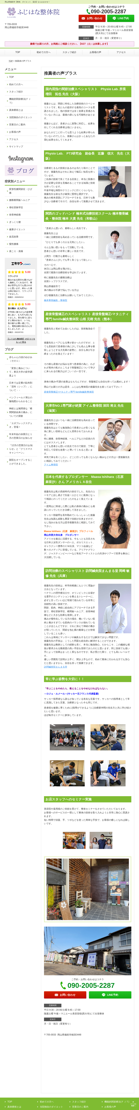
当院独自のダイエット (20, 117)
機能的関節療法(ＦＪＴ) (20, 101)
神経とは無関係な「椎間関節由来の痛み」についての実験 (20, 412)
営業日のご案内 (17, 124)
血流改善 (13, 236)
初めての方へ (44, 52)
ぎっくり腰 (15, 222)
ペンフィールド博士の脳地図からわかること (20, 399)
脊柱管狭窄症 (16, 207)
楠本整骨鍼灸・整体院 (55, 300)
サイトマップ (16, 146)
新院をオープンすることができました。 (20, 462)
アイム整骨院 (51, 464)
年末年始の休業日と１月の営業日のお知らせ (20, 436)
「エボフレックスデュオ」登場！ (20, 425)
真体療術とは (16, 110)
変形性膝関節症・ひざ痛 (20, 191)
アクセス (121, 52)
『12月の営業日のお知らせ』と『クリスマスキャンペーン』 (21, 449)
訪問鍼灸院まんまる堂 (55, 667)
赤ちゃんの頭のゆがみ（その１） (20, 359)
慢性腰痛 (13, 244)
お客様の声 (95, 52)
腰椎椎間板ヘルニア (19, 200)
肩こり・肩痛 (16, 251)
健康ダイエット (17, 229)
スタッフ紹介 (69, 52)
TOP (17, 52)
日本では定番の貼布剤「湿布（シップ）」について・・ (20, 386)
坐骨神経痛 (15, 214)
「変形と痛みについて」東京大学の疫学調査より (20, 372)
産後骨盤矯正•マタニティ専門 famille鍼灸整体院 (69, 392)
